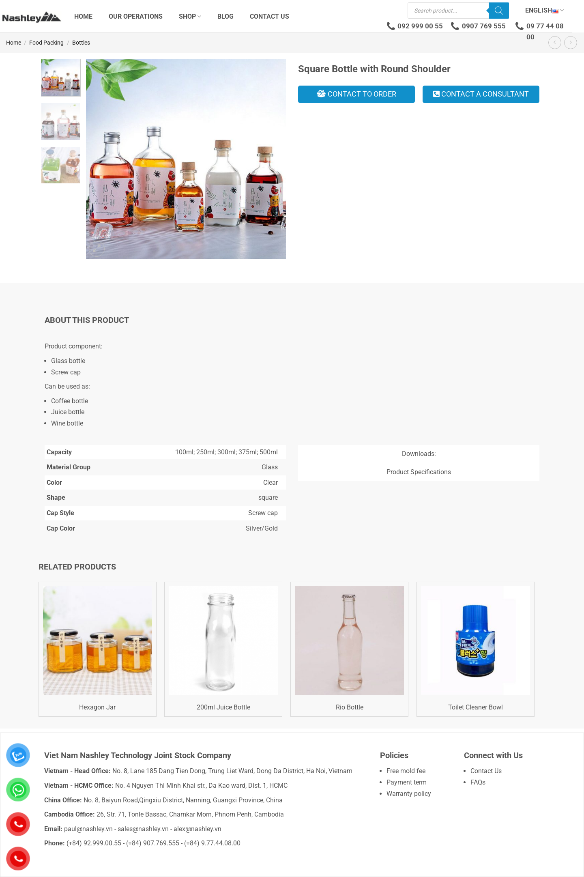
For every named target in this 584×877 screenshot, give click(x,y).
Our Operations (136, 16)
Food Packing (46, 42)
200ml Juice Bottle (223, 707)
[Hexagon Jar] (97, 640)
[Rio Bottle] (349, 640)
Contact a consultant (481, 94)
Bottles (81, 42)
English (544, 10)
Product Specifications (418, 472)
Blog (225, 16)
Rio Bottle (349, 707)
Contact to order (356, 94)
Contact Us (269, 16)
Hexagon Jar (97, 707)
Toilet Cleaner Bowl (475, 707)
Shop (190, 17)
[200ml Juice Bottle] (223, 640)
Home (83, 16)
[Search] (499, 10)
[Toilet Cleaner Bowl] (475, 640)
